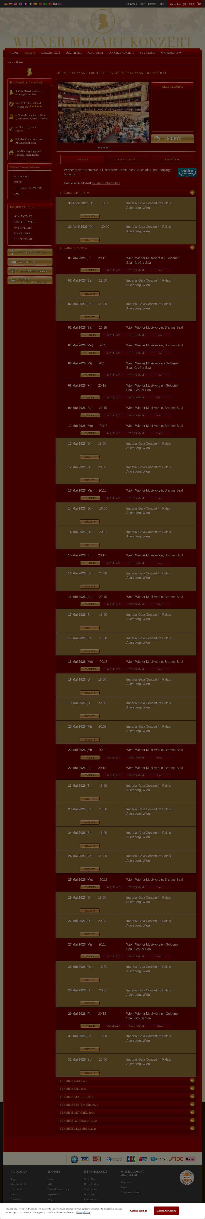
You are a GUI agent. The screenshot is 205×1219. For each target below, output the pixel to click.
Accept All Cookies (166, 1210)
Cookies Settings (138, 1210)
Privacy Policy (83, 1212)
